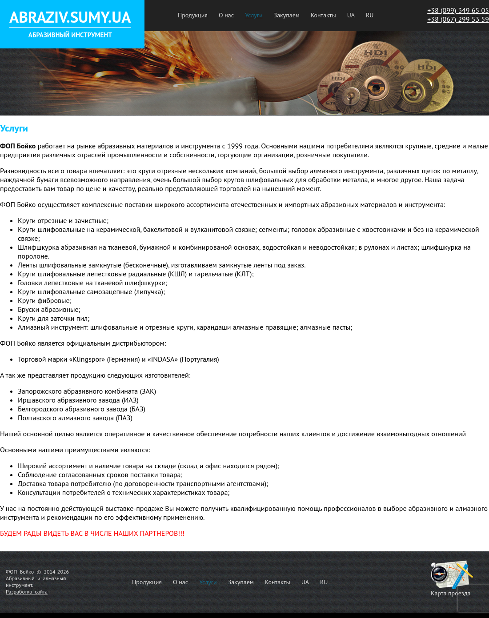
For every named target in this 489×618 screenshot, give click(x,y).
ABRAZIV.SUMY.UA (70, 17)
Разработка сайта (27, 591)
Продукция (193, 15)
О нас (226, 15)
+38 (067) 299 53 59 (458, 19)
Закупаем (287, 15)
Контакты (323, 15)
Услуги (253, 15)
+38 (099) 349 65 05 (458, 10)
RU (369, 15)
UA (351, 15)
